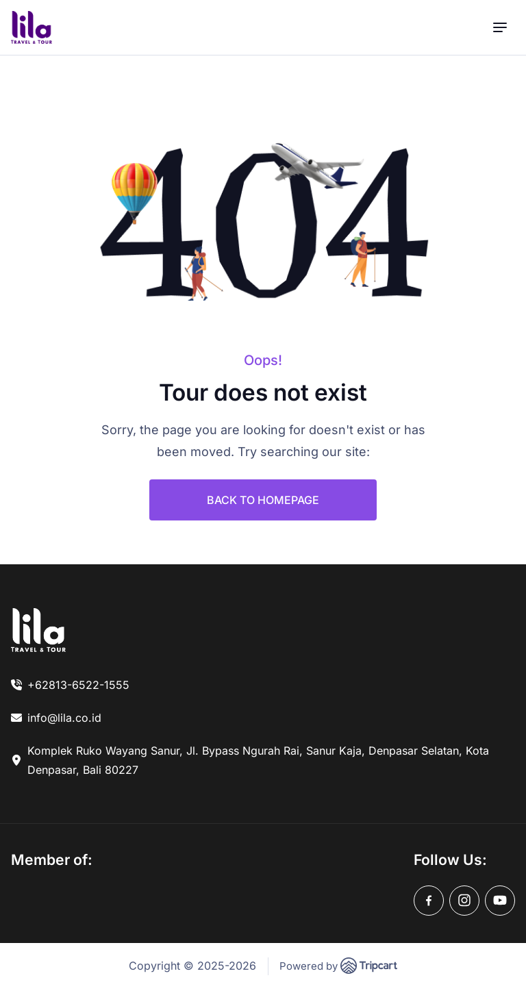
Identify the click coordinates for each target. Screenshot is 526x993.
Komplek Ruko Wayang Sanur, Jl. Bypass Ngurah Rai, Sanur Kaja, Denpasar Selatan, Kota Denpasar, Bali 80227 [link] (258, 760)
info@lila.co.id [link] (64, 718)
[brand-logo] (31, 27)
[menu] (500, 27)
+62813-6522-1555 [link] (78, 685)
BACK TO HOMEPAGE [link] (263, 500)
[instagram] (464, 900)
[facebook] (429, 900)
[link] (38, 630)
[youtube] (500, 900)
